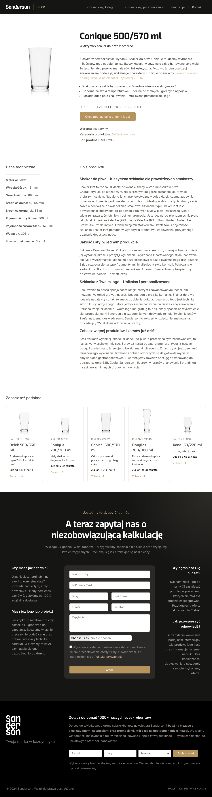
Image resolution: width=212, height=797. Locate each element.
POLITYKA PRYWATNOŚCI (187, 788)
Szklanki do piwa (123, 134)
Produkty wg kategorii (102, 7)
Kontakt (197, 7)
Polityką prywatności (108, 656)
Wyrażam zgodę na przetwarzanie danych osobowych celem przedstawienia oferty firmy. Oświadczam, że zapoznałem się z (108, 651)
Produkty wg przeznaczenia (144, 7)
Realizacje (178, 7)
